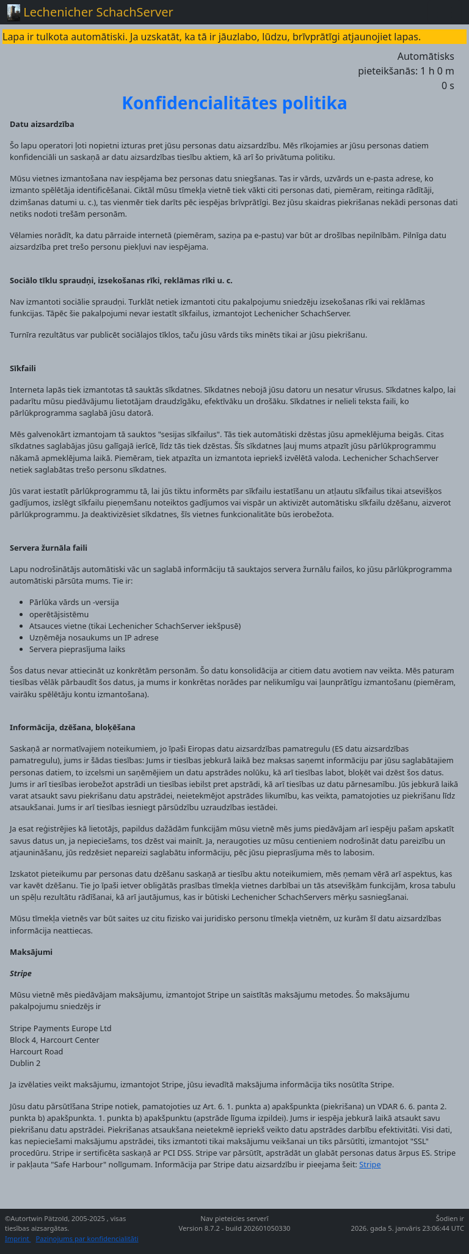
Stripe (369, 1164)
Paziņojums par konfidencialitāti (87, 1238)
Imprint (18, 1238)
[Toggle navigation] (444, 12)
